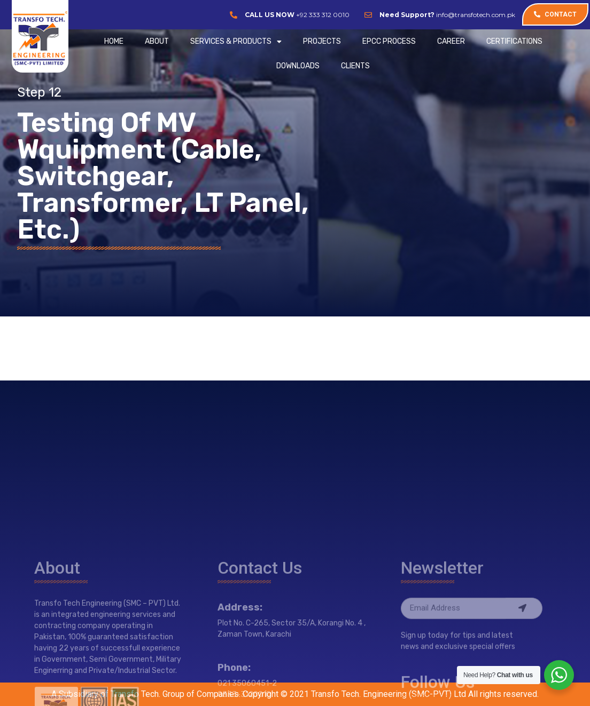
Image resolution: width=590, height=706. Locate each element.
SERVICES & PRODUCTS (236, 42)
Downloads (298, 65)
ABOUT (157, 41)
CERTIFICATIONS (514, 41)
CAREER (451, 41)
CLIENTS (355, 65)
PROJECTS (322, 41)
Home (113, 41)
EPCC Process (389, 41)
